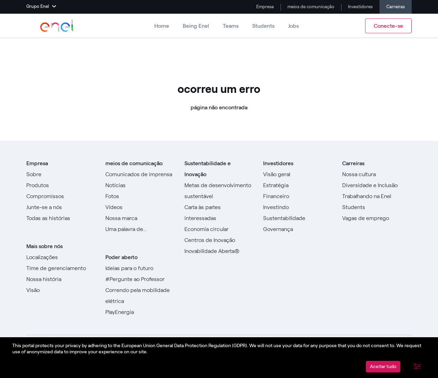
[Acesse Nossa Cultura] (377, 174)
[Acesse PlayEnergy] (140, 312)
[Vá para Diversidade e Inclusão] (377, 185)
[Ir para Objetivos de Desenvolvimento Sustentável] (219, 191)
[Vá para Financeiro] (298, 196)
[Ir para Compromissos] (61, 196)
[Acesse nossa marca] (140, 218)
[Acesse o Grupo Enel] (57, 26)
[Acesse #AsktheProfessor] (140, 279)
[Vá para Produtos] (61, 185)
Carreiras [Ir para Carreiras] (395, 6)
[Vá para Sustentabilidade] (298, 218)
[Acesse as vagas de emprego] (377, 218)
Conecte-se (388, 26)
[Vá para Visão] (61, 290)
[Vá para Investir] (298, 207)
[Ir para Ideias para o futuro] (140, 268)
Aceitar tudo (383, 366)
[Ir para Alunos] (377, 207)
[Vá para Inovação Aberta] (219, 251)
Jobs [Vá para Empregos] (293, 26)
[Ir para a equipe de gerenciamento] (61, 268)
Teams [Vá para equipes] (231, 26)
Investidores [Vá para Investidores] (360, 6)
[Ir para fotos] (140, 196)
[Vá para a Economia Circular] (219, 229)
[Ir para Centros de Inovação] (219, 240)
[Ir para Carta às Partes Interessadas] (219, 213)
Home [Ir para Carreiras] (161, 26)
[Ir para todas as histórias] (61, 218)
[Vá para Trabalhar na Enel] (377, 196)
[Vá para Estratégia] (298, 185)
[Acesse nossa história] (61, 279)
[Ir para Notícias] (140, 185)
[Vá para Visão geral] (298, 174)
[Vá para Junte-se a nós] (61, 207)
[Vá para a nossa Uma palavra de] (140, 229)
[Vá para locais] (61, 257)
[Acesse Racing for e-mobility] (140, 296)
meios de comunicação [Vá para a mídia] (310, 6)
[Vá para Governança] (298, 229)
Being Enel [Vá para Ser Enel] (196, 26)
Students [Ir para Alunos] (263, 26)
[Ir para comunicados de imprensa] (140, 174)
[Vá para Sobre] (61, 174)
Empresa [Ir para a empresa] (264, 6)
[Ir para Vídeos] (140, 207)
